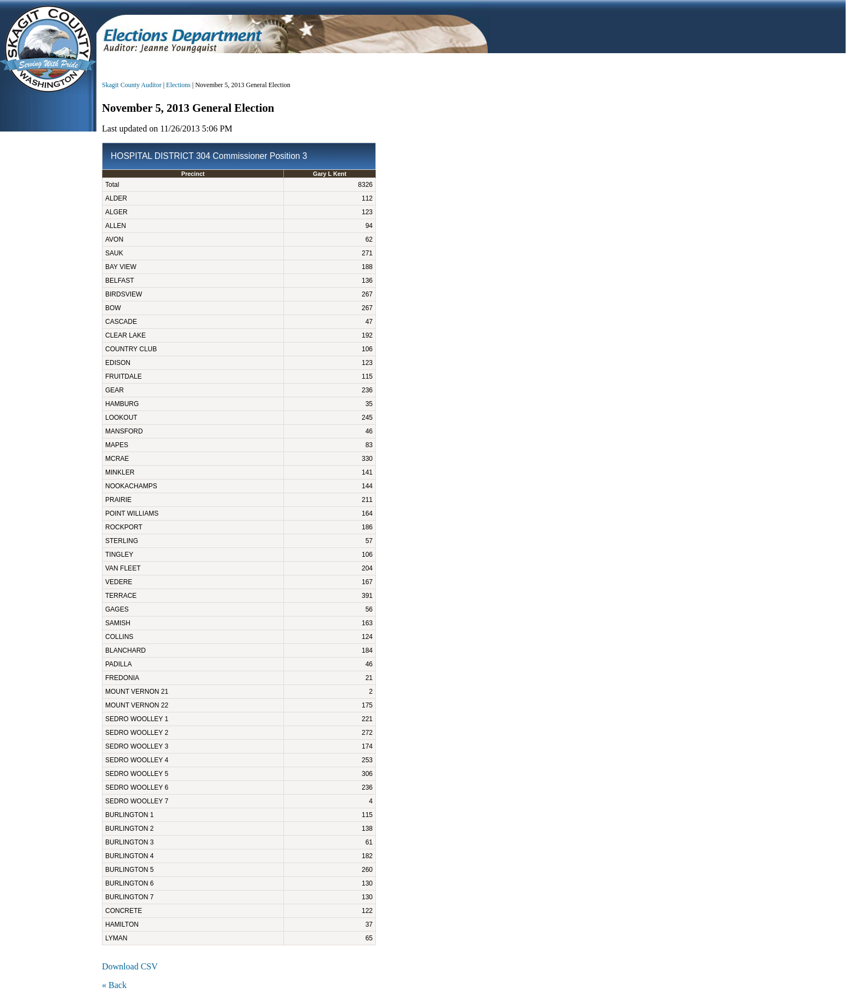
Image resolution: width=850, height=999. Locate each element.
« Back (114, 985)
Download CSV (130, 966)
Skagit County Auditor (132, 85)
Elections (178, 85)
